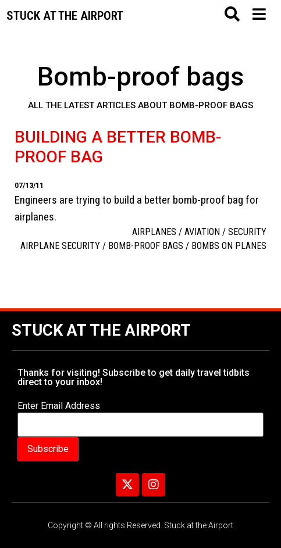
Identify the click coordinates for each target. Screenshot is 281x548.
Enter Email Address (58, 406)
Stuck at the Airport (101, 330)
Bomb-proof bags (145, 245)
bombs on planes (228, 245)
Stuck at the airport (64, 16)
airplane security (60, 245)
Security (247, 231)
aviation (202, 231)
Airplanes (154, 231)
